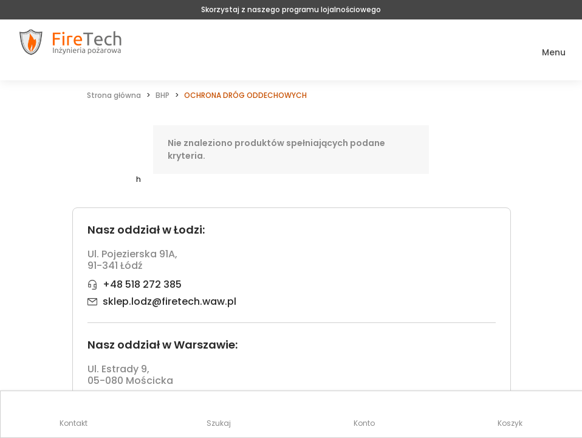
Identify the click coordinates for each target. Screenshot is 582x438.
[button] (545, 52)
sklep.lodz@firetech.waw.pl (169, 301)
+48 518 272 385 (142, 284)
